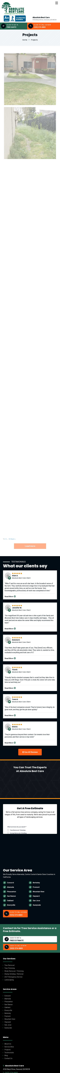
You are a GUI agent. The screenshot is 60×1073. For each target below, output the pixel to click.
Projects (34, 41)
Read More (10, 598)
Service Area (9, 1049)
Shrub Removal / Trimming (14, 973)
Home (24, 41)
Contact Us (8, 1061)
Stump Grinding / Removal (13, 976)
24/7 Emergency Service (13, 979)
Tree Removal (9, 968)
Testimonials (9, 1055)
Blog (6, 1058)
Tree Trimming (9, 971)
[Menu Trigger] (56, 3)
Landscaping (9, 982)
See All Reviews (30, 753)
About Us (7, 1046)
